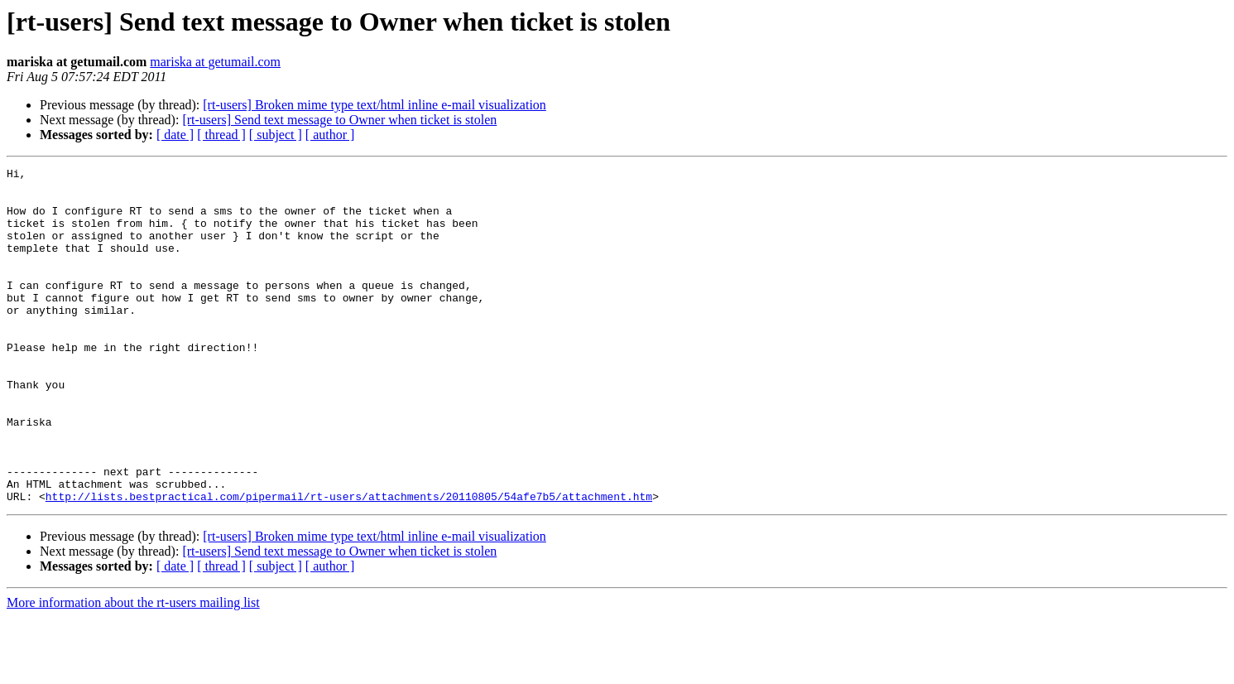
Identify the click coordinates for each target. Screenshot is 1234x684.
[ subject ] (275, 135)
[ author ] (330, 135)
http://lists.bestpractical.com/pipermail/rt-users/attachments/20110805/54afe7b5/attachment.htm (349, 563)
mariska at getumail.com (215, 62)
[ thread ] (221, 135)
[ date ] (175, 135)
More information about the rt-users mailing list (133, 669)
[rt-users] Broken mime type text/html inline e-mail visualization (374, 105)
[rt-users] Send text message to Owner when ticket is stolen (339, 120)
